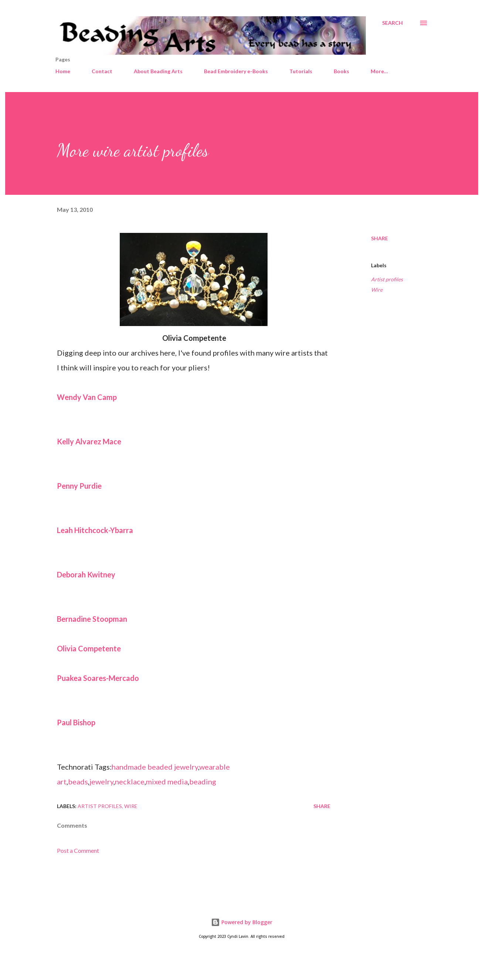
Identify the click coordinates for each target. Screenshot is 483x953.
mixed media (167, 781)
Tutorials (300, 71)
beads (78, 781)
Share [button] (379, 238)
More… (379, 71)
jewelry (101, 781)
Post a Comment (78, 850)
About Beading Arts (158, 71)
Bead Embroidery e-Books (236, 71)
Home (62, 71)
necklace (129, 781)
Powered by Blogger (241, 922)
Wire (376, 289)
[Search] (392, 23)
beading (202, 781)
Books (341, 71)
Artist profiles (387, 279)
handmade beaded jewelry (155, 766)
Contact (102, 71)
